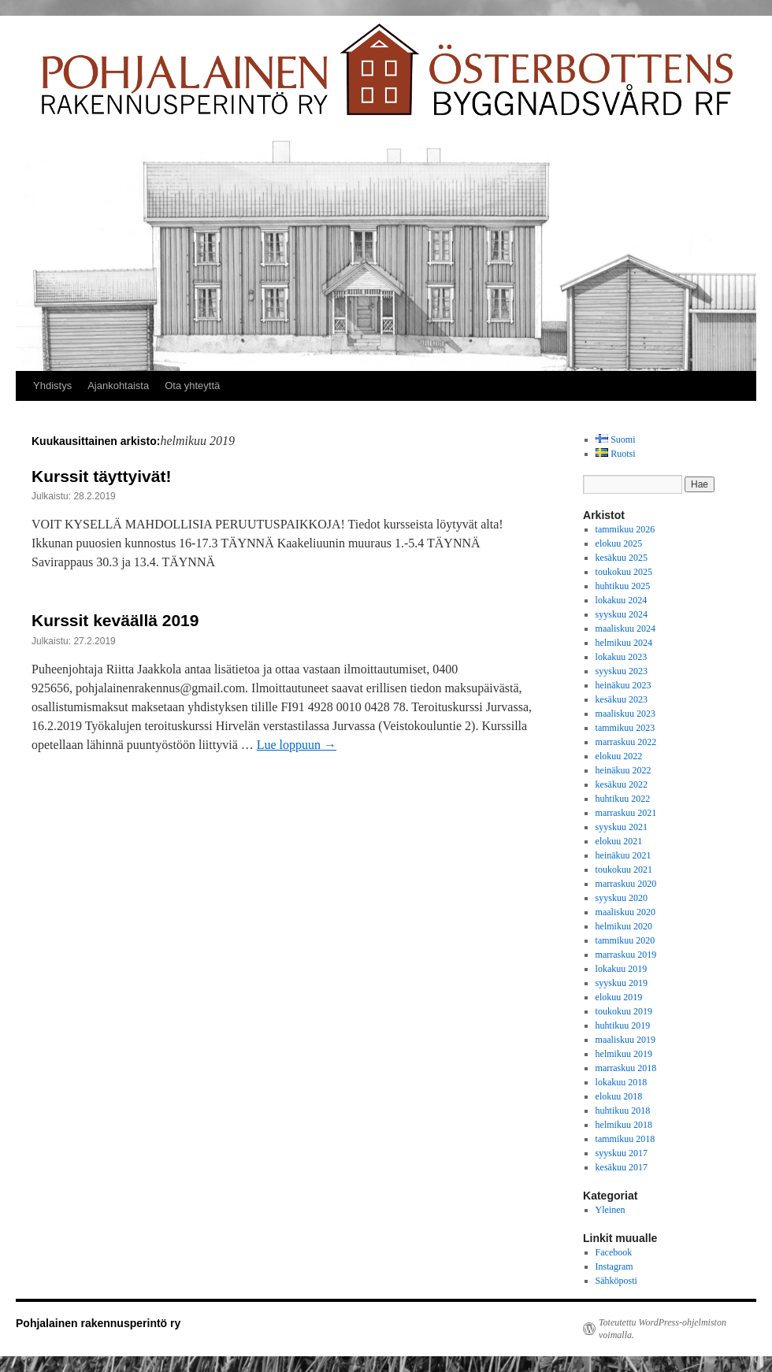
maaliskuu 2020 (625, 912)
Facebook (614, 1252)
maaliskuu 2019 (625, 1039)
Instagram (614, 1266)
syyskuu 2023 (622, 671)
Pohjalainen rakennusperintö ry (98, 1323)
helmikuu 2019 (624, 1053)
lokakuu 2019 (622, 968)
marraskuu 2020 (626, 883)
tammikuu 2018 (625, 1138)
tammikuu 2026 (625, 529)
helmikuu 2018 (624, 1124)
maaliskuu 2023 (625, 713)
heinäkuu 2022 (623, 770)
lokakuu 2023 (622, 656)
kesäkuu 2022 (622, 784)
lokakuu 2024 (622, 600)
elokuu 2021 (619, 841)
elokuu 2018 (619, 1096)
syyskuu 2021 (622, 826)
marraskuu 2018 (626, 1067)
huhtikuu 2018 (623, 1110)
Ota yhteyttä (192, 385)
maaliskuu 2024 (625, 628)
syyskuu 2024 (622, 614)
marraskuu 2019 (626, 954)
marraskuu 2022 (626, 741)
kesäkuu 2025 (622, 557)
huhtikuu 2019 (623, 1025)
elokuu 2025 (619, 543)
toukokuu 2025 (624, 571)
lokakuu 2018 (622, 1082)
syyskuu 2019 (622, 982)
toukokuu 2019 (624, 1011)
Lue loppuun (296, 744)
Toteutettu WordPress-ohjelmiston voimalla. (662, 1328)
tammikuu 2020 (625, 940)
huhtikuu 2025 (623, 585)
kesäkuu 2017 (622, 1167)
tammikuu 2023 (625, 727)
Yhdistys (52, 385)
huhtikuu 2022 (623, 798)
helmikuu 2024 (624, 642)
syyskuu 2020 (622, 897)
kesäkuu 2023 (622, 699)
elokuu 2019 (619, 997)
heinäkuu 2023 (623, 685)
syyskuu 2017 (622, 1153)
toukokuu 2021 (624, 869)
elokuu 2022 (619, 756)
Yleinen (610, 1209)
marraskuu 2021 (626, 812)
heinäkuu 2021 (623, 855)
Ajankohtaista (118, 385)
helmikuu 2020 (624, 926)
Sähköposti (616, 1280)
